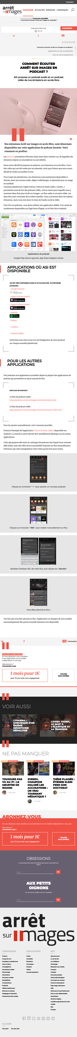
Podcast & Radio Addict (43, 430)
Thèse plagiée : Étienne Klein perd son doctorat (63, 783)
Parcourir (28, 10)
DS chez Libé (15, 1028)
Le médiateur (55, 961)
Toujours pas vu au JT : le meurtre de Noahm (12, 783)
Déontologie (6, 972)
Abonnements (55, 956)
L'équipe (53, 972)
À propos (53, 969)
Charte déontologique (57, 977)
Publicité (5, 985)
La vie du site (55, 959)
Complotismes (6, 983)
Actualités (40, 10)
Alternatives (6, 975)
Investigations (6, 967)
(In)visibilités (6, 980)
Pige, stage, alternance (58, 985)
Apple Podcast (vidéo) (20, 304)
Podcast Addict (17, 333)
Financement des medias (10, 996)
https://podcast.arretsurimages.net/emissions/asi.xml (33, 400)
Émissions (50, 10)
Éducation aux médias (57, 967)
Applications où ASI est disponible (60, 51)
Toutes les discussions (57, 983)
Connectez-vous (9, 666)
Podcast (53, 1009)
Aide (52, 988)
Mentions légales (56, 999)
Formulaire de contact (58, 980)
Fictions (4, 956)
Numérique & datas (8, 969)
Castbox (14, 327)
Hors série (5, 1028)
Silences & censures (8, 991)
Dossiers (29, 967)
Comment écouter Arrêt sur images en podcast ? (55, 47)
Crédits (53, 1004)
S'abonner (67, 28)
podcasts (11, 156)
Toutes (28, 956)
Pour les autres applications (63, 55)
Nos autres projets (56, 975)
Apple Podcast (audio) (20, 296)
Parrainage (54, 964)
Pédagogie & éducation (9, 993)
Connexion (69, 2)
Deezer (14, 320)
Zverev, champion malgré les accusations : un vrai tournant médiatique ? (38, 788)
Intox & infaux (6, 964)
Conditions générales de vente (60, 1001)
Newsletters (54, 996)
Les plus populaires (32, 972)
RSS (52, 1007)
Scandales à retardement (10, 961)
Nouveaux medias (7, 977)
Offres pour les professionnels (60, 991)
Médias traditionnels (8, 988)
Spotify (14, 312)
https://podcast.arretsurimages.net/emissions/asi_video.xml (36, 410)
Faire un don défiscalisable (59, 993)
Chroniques (62, 10)
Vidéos (28, 969)
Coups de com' (6, 959)
